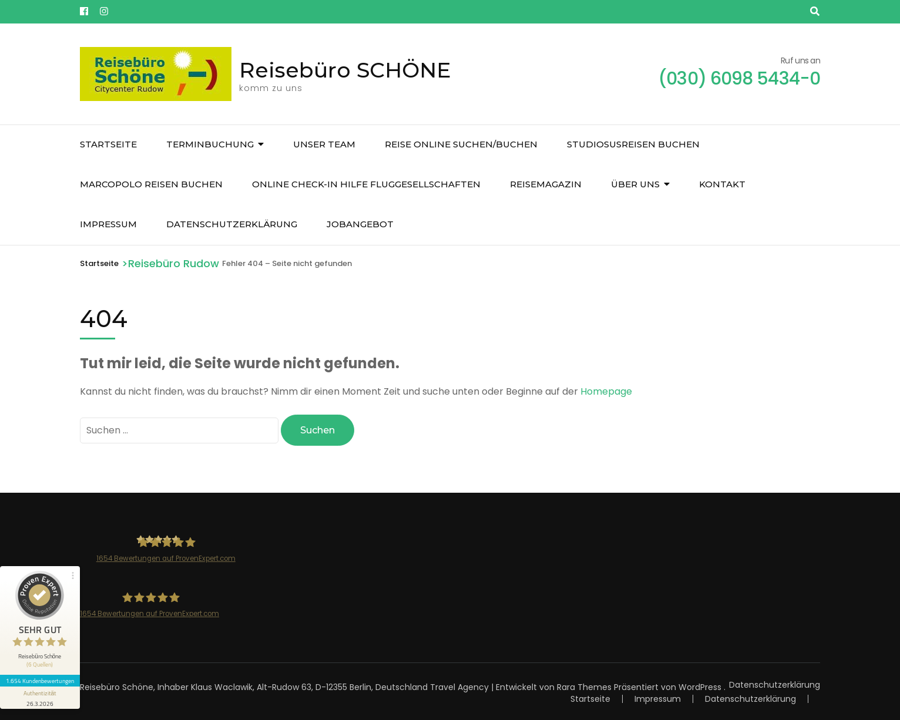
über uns (635, 184)
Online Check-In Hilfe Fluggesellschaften (366, 184)
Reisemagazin (546, 184)
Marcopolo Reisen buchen (151, 184)
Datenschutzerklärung (231, 224)
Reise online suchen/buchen (461, 144)
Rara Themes (584, 686)
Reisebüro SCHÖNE (345, 70)
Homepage (606, 391)
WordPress (700, 686)
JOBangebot (360, 224)
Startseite (108, 144)
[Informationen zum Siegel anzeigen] (40, 696)
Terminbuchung (210, 144)
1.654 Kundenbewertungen (40, 679)
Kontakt (722, 184)
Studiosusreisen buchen (633, 144)
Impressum (108, 224)
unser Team (324, 144)
